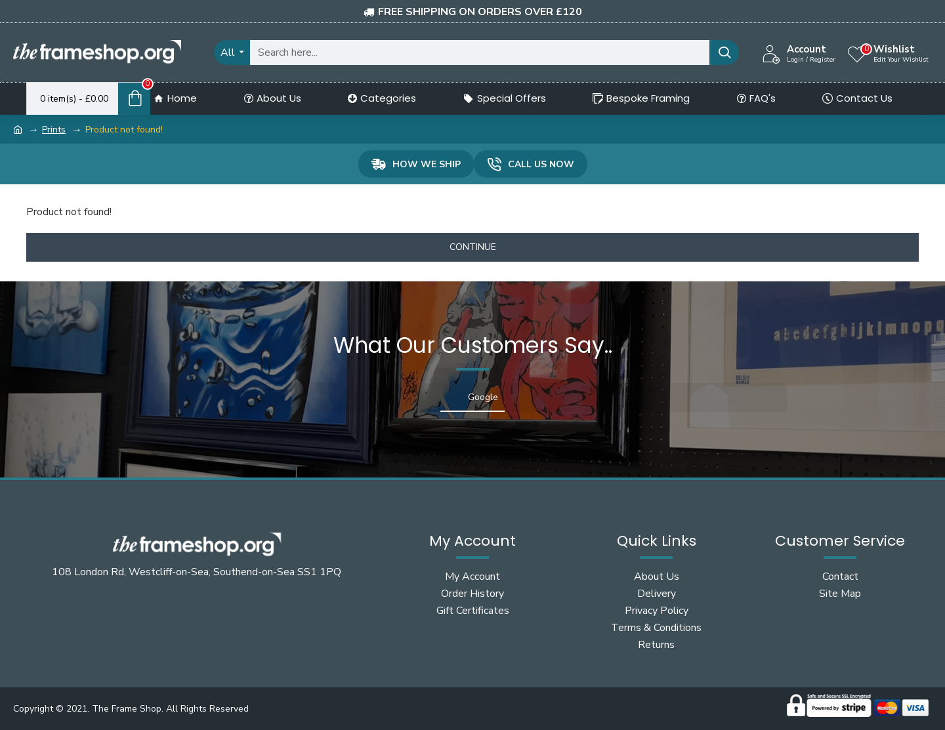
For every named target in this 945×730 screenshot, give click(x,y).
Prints (54, 129)
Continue (473, 247)
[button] (157, 425)
